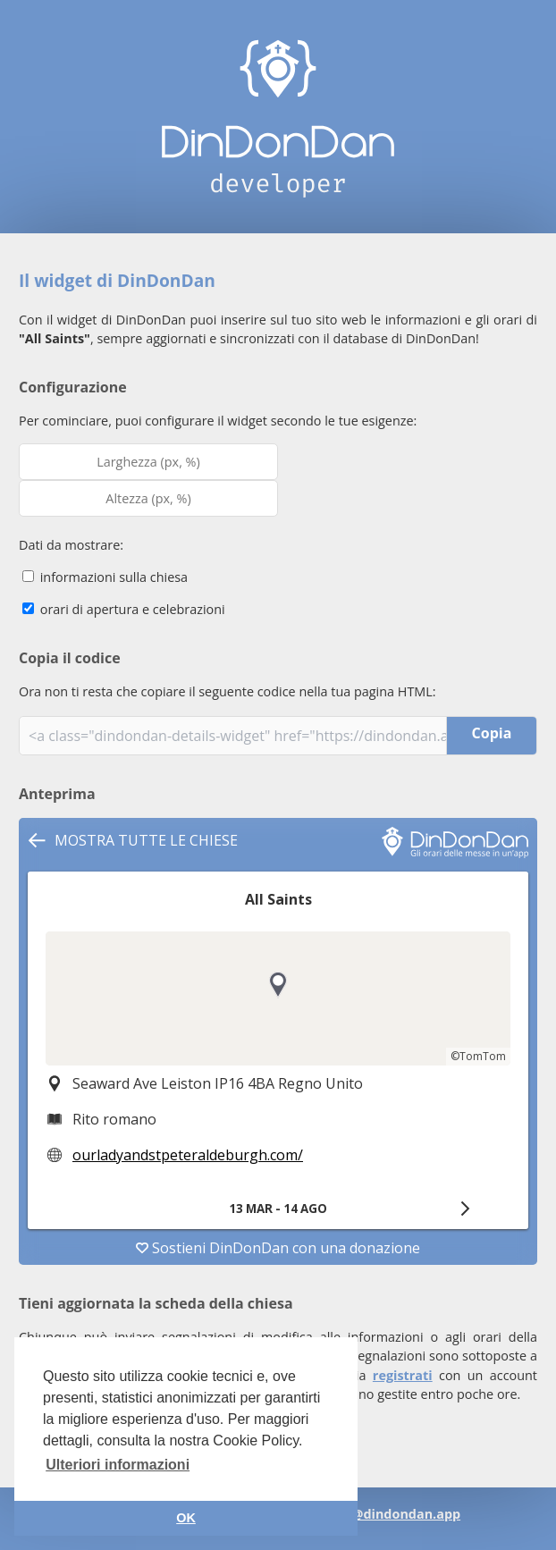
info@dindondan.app (393, 1513)
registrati (403, 1375)
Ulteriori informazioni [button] (118, 1464)
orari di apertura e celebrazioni (123, 609)
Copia (492, 733)
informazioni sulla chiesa (105, 577)
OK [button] (186, 1518)
